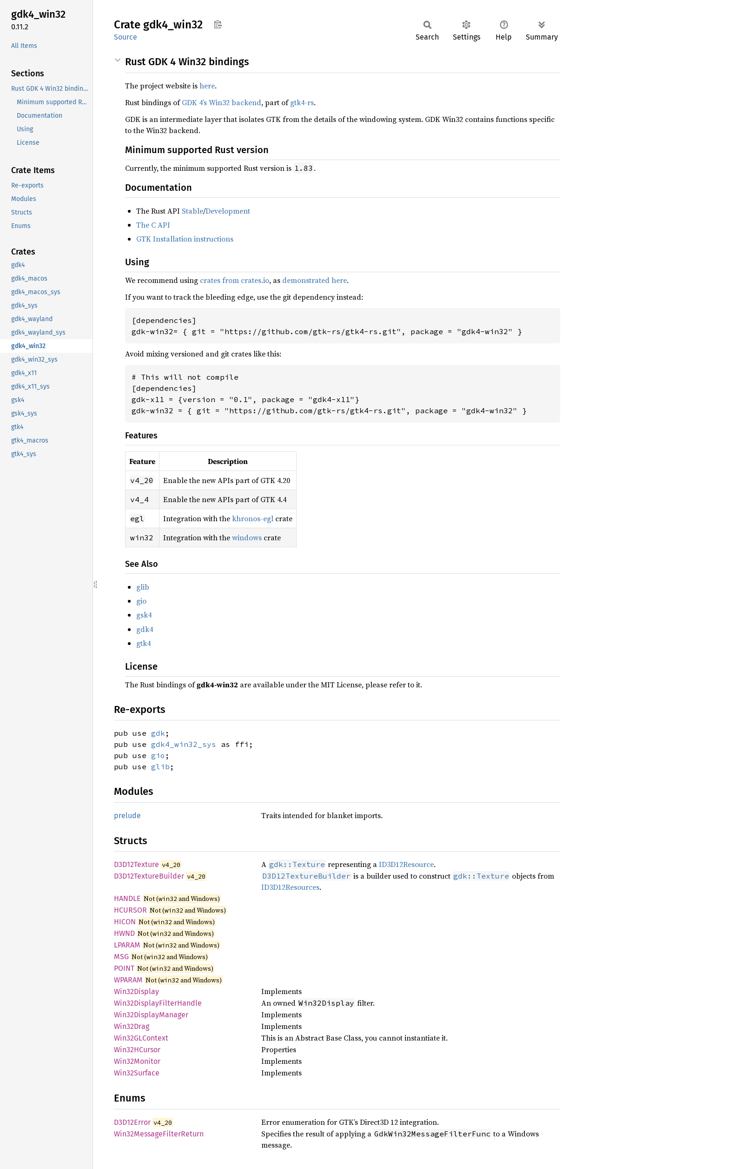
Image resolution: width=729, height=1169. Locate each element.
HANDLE (127, 898)
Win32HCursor (137, 1049)
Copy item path (217, 24)
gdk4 (144, 629)
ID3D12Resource (406, 864)
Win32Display (136, 991)
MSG (121, 956)
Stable (192, 211)
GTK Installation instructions (184, 239)
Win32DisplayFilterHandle (158, 1003)
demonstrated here (314, 280)
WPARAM (128, 979)
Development (227, 211)
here (207, 86)
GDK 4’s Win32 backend (221, 102)
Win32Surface (136, 1072)
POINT (124, 968)
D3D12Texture (136, 864)
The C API (153, 225)
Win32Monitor (137, 1061)
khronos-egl (252, 518)
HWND (124, 933)
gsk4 (144, 615)
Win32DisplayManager (151, 1014)
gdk (158, 733)
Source (125, 37)
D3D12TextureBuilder (149, 876)
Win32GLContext (141, 1038)
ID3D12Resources (290, 887)
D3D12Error (132, 1122)
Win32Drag (131, 1026)
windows (247, 537)
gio (141, 601)
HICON (125, 921)
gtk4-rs (302, 102)
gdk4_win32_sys (183, 744)
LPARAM (127, 945)
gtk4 (143, 643)
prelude (127, 815)
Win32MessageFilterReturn (159, 1133)
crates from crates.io (234, 280)
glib (142, 587)
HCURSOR (130, 910)
